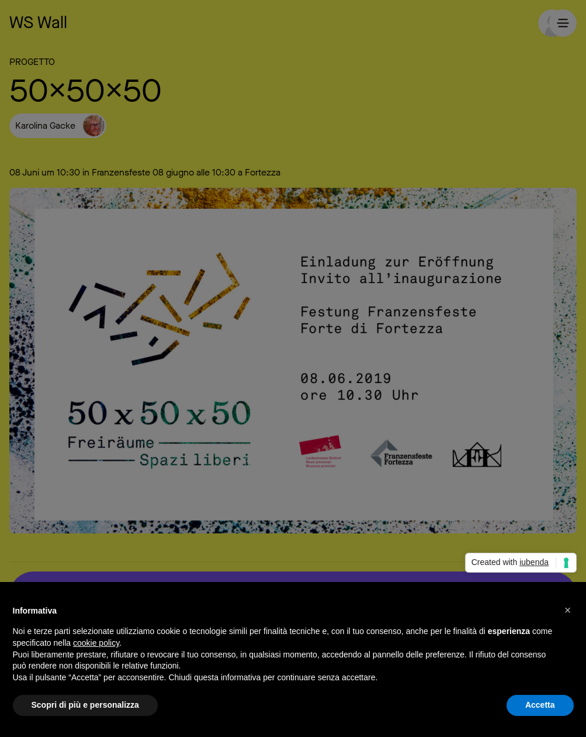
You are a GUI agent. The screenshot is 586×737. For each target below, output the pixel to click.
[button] (568, 610)
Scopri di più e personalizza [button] (85, 705)
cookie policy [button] (96, 643)
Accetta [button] (540, 705)
